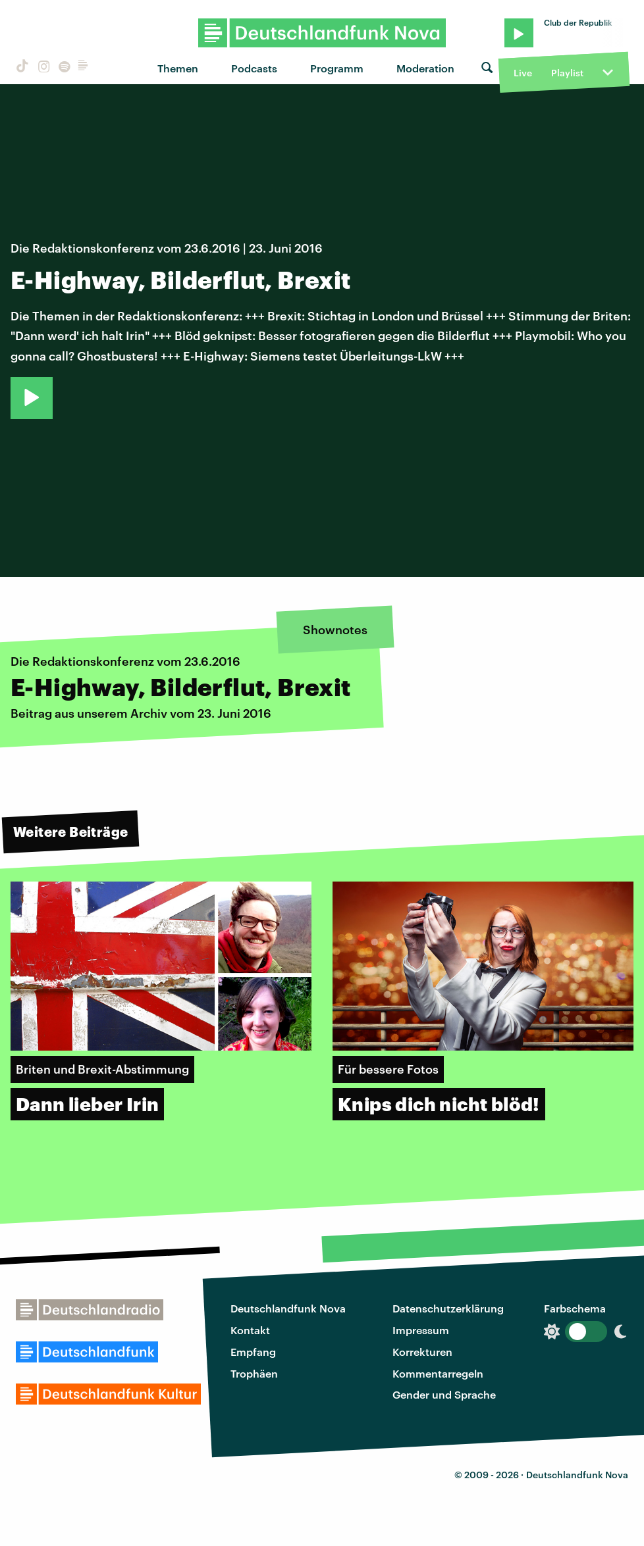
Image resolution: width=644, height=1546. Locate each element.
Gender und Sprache (444, 1394)
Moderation (425, 68)
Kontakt (250, 1330)
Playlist (567, 72)
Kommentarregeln (437, 1373)
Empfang (253, 1351)
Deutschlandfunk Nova (288, 1308)
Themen (177, 68)
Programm (336, 68)
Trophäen (254, 1373)
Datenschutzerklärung (448, 1308)
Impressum (420, 1330)
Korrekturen (422, 1351)
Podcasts (254, 68)
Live (523, 72)
